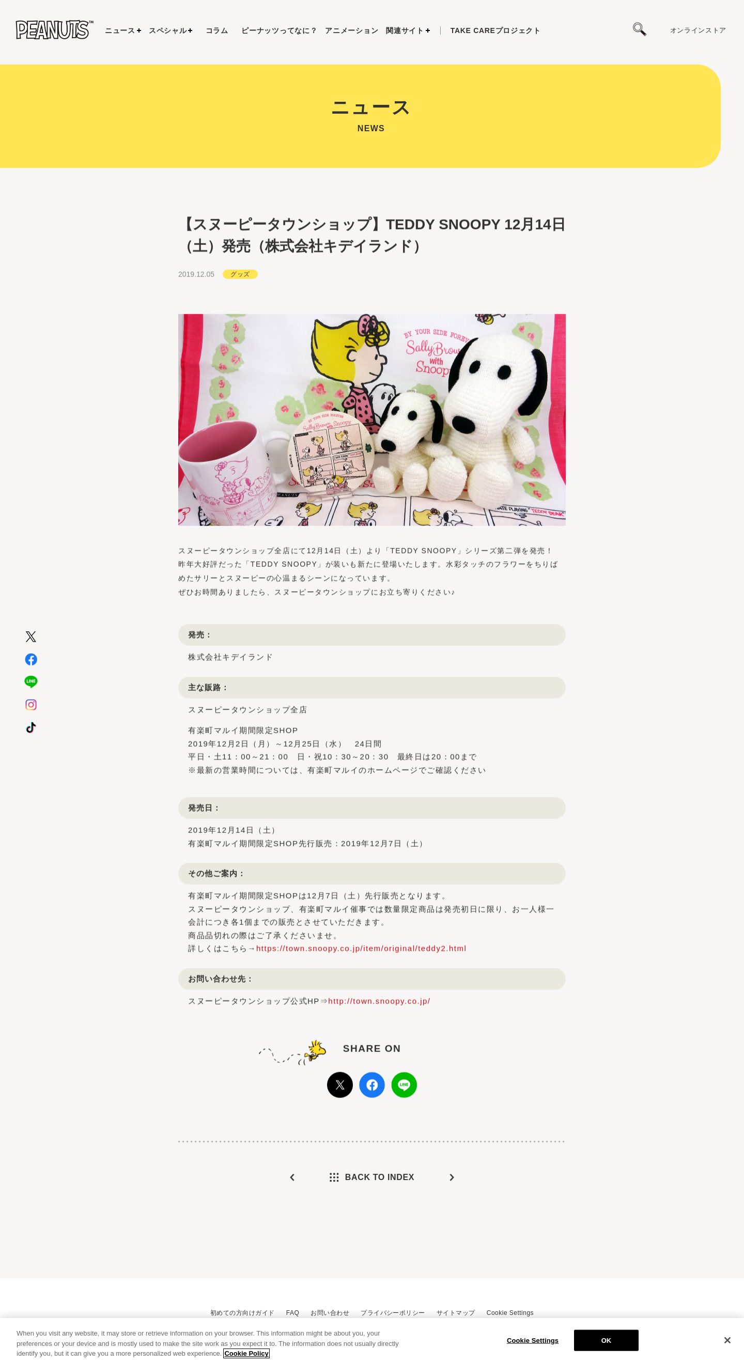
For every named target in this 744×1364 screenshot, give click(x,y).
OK (606, 1340)
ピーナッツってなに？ (279, 30)
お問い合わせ (330, 1312)
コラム (217, 30)
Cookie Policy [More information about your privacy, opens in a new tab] (246, 1354)
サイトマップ (456, 1312)
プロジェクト (496, 30)
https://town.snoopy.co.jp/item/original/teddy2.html (361, 986)
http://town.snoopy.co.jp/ (379, 1038)
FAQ (292, 1312)
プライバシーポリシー (393, 1312)
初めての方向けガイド (242, 1312)
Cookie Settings (510, 1312)
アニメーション (351, 30)
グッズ (240, 312)
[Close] (727, 1340)
